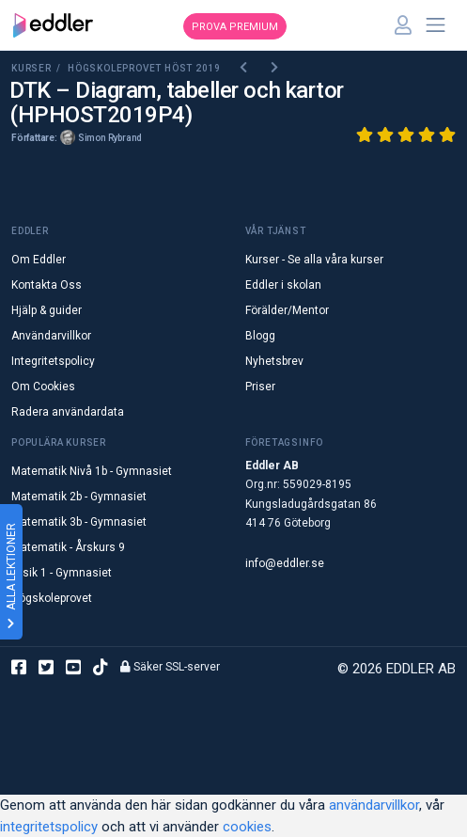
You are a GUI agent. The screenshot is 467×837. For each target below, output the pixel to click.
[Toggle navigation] (436, 25)
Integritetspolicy (53, 361)
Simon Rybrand (110, 138)
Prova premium (235, 27)
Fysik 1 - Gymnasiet (61, 572)
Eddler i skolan (283, 285)
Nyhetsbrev (274, 361)
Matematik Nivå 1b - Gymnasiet (91, 471)
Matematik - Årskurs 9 (68, 547)
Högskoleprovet (51, 598)
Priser (260, 386)
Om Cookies (43, 386)
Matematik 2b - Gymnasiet (79, 496)
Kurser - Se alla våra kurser (314, 259)
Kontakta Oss (46, 285)
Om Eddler (38, 259)
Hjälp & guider (46, 310)
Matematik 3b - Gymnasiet (79, 522)
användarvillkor (374, 805)
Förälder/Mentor (287, 310)
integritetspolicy (49, 826)
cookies (247, 826)
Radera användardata (67, 411)
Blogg (260, 335)
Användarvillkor (51, 335)
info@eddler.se (284, 563)
